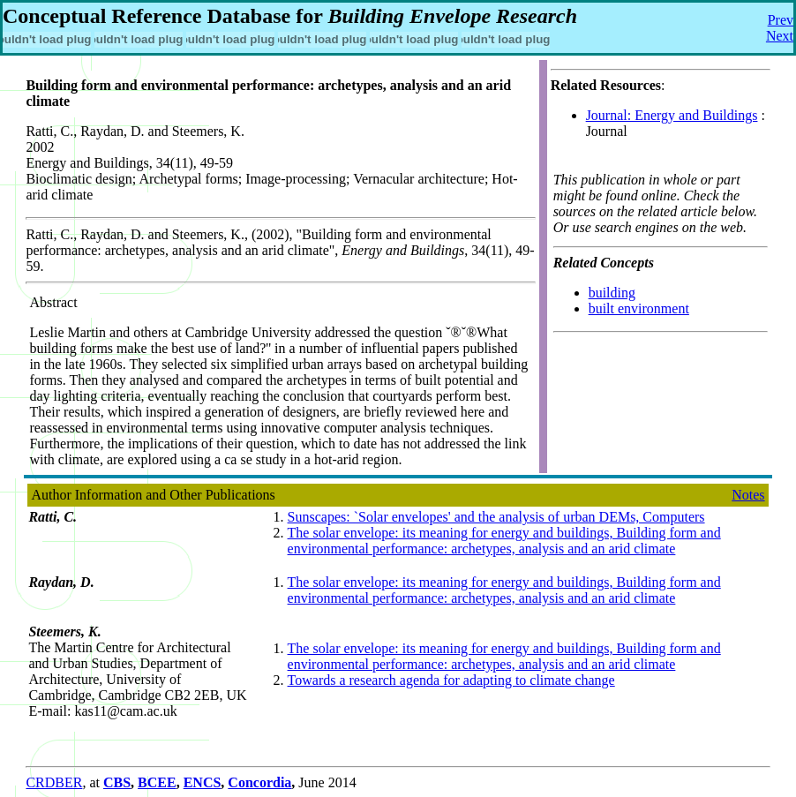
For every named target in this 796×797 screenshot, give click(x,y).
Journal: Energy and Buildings (672, 115)
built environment (639, 308)
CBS (117, 782)
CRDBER (54, 782)
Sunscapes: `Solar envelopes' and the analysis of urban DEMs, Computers (496, 516)
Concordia (259, 782)
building (612, 292)
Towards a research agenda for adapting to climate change (451, 680)
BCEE (157, 782)
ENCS (203, 782)
